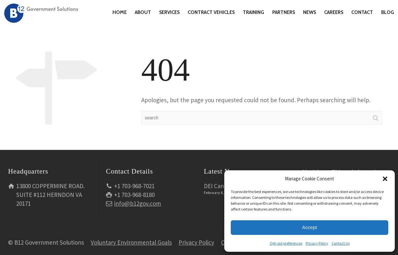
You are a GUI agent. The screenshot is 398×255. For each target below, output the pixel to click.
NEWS (309, 12)
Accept (309, 227)
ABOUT (143, 12)
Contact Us (341, 243)
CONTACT (362, 12)
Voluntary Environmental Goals (131, 242)
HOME (119, 12)
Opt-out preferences (286, 243)
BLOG (387, 12)
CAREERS (333, 12)
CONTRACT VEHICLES (211, 12)
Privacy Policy (317, 243)
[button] (385, 179)
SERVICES (169, 12)
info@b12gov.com (137, 203)
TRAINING (253, 12)
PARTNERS (283, 12)
